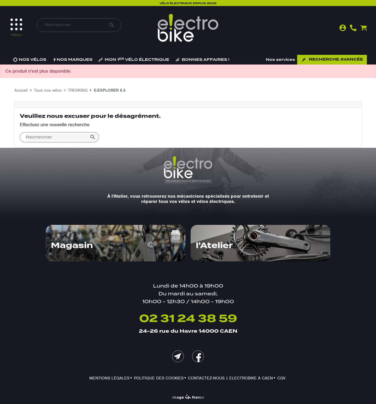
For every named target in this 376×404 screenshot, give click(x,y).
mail (178, 356)
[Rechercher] (73, 25)
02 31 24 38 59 (188, 319)
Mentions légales (109, 378)
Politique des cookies (159, 378)
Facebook (198, 356)
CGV (281, 378)
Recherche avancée (336, 59)
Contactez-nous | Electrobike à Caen (230, 378)
